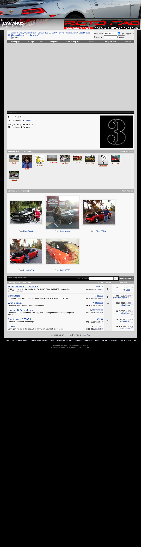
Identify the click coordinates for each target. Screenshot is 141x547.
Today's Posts (110, 42)
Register (54, 42)
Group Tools (125, 278)
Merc (78, 162)
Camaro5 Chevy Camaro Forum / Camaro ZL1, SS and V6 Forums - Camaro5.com (44, 33)
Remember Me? (126, 34)
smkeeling (90, 163)
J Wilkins (99, 286)
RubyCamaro (97, 310)
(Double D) (126, 321)
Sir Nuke (39, 165)
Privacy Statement (95, 340)
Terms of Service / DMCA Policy (117, 340)
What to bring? (15, 303)
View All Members (126, 151)
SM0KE (28, 120)
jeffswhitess (125, 305)
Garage (31, 42)
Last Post (123, 283)
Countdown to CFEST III (19, 319)
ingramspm (98, 326)
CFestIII (12, 326)
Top (134, 340)
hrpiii (14, 163)
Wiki (42, 42)
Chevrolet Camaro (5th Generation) (25, 35)
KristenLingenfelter (122, 298)
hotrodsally (126, 328)
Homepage (15, 42)
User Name (98, 33)
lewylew (65, 163)
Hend (128, 290)
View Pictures (127, 191)
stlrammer (103, 165)
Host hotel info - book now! (21, 310)
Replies (108, 283)
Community (73, 42)
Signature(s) (14, 296)
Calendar (91, 42)
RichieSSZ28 (101, 231)
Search (128, 42)
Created (100, 283)
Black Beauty (28, 231)
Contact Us (10, 340)
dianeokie (115, 163)
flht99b (14, 180)
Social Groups (84, 33)
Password (98, 37)
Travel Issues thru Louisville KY (23, 286)
